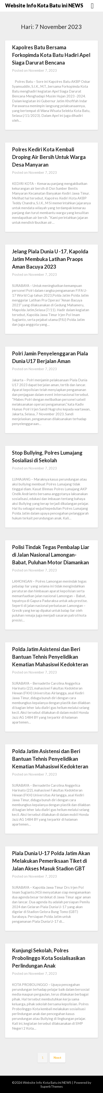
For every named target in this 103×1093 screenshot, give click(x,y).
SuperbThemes (51, 1086)
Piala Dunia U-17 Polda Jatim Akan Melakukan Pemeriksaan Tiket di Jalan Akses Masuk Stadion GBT (51, 861)
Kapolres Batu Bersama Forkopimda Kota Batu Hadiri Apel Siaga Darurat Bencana (51, 55)
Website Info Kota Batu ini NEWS (44, 5)
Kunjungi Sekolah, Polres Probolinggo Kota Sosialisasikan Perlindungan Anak (48, 958)
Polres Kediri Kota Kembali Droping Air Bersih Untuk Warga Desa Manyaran (49, 157)
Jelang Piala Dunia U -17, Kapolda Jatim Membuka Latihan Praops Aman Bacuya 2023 (50, 259)
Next (57, 1057)
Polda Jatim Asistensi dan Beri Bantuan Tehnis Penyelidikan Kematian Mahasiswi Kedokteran (50, 657)
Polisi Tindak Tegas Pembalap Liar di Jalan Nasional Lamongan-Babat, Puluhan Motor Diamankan (50, 554)
